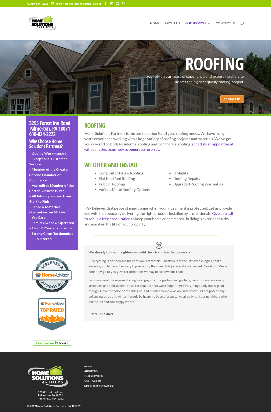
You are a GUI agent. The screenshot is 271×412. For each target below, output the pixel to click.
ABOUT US (172, 23)
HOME (154, 23)
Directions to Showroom (98, 385)
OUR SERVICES (195, 23)
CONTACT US (225, 23)
